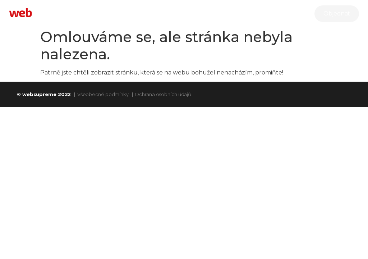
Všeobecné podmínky (103, 94)
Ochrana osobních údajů (163, 94)
